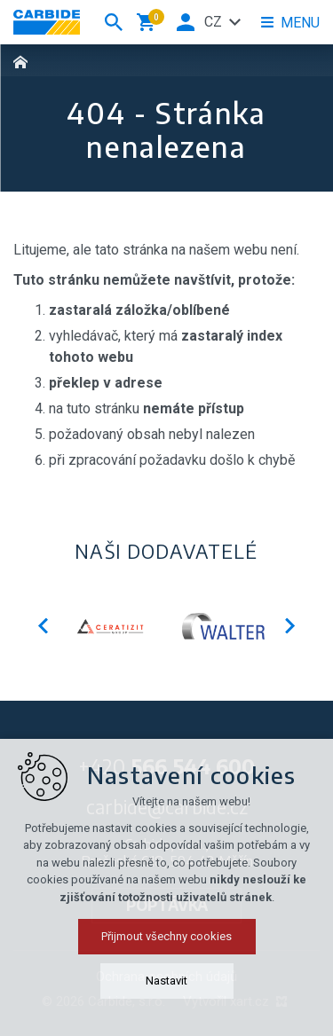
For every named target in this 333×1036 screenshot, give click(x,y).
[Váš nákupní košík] (149, 22)
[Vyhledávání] (114, 22)
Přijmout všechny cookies (166, 985)
